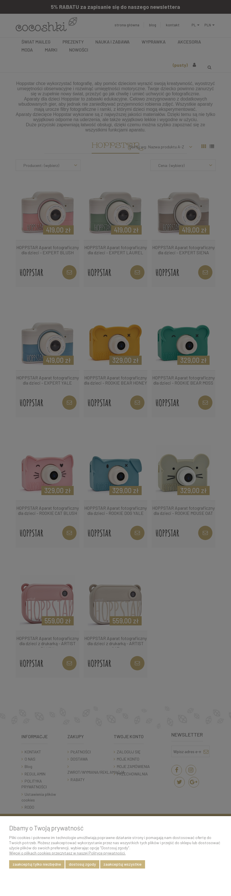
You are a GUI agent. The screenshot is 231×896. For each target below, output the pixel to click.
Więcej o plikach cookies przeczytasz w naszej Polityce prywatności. (67, 852)
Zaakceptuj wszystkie (122, 864)
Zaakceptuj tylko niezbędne (37, 864)
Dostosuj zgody (82, 864)
